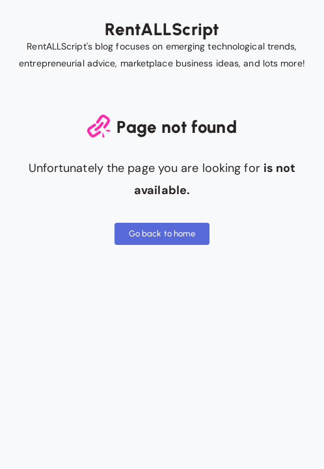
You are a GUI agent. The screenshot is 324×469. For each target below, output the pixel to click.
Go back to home (162, 233)
